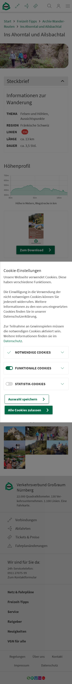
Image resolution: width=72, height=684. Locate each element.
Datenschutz (13, 341)
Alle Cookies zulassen (29, 410)
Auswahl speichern (27, 399)
